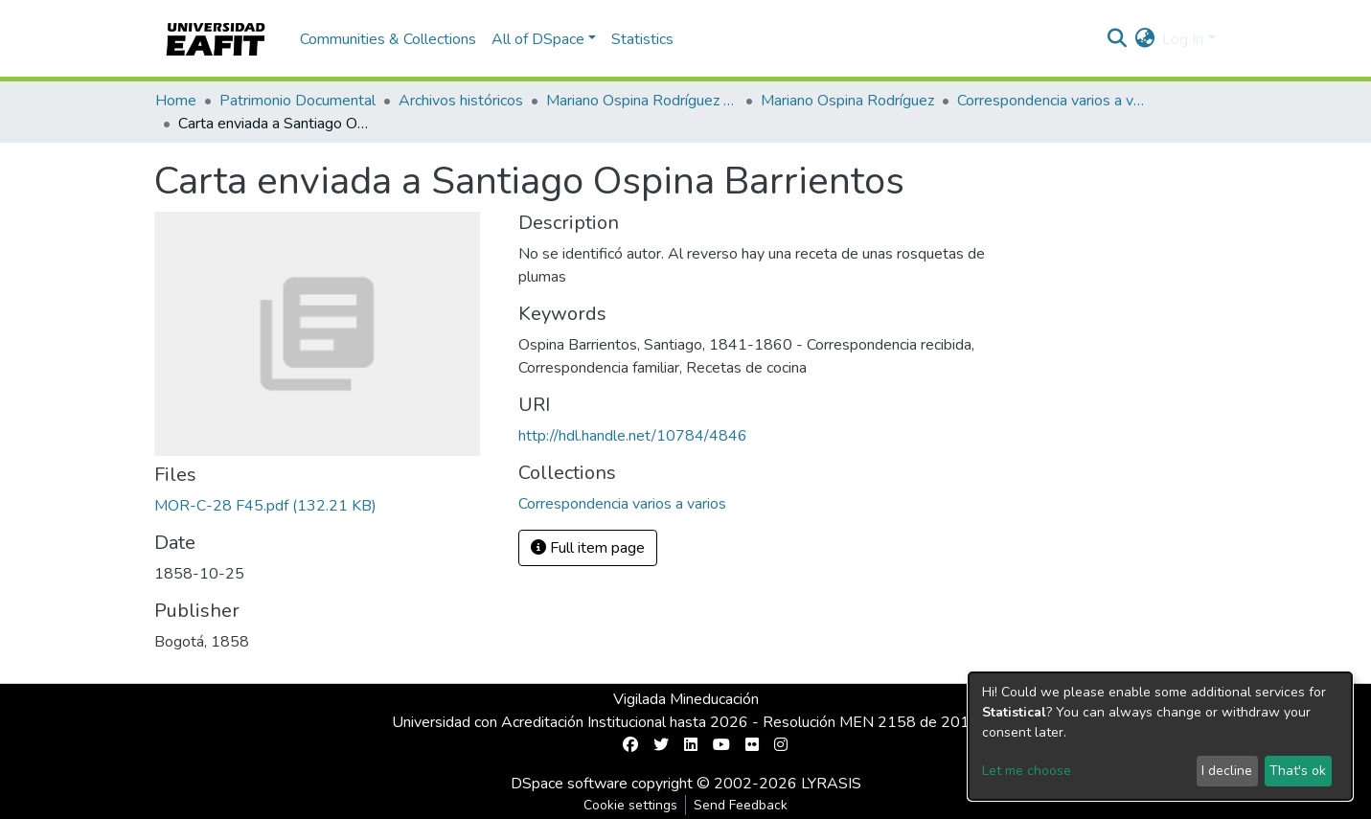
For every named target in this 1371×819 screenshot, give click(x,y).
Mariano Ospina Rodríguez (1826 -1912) (642, 100)
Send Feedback (741, 805)
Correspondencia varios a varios (1053, 100)
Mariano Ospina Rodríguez (847, 100)
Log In (1182, 39)
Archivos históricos (461, 100)
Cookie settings (630, 805)
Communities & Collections (388, 39)
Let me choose (1026, 771)
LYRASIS (831, 783)
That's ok (1297, 771)
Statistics (642, 39)
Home (175, 100)
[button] (1144, 39)
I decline (1226, 771)
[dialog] (1160, 736)
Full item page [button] (588, 547)
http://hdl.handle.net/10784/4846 (632, 435)
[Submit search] (1117, 39)
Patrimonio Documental (297, 100)
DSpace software (569, 783)
